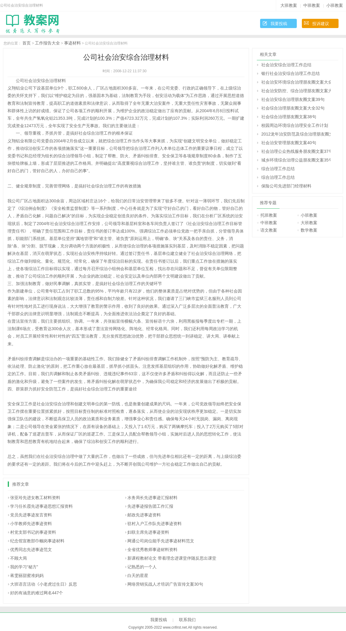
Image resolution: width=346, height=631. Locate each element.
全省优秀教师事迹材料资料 (152, 549)
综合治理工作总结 (278, 168)
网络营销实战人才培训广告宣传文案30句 (165, 584)
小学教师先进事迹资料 (31, 523)
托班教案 (268, 215)
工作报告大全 (47, 43)
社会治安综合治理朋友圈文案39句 (293, 99)
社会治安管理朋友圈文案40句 (288, 142)
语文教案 (268, 230)
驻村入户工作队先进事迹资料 (154, 523)
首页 (26, 43)
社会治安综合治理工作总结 (286, 64)
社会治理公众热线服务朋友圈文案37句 (295, 151)
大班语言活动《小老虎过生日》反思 (43, 584)
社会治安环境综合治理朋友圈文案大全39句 (295, 82)
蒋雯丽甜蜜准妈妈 (27, 575)
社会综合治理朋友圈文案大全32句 (293, 108)
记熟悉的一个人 (142, 566)
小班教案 (334, 5)
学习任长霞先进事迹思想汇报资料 (41, 506)
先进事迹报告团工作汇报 (150, 506)
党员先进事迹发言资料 (31, 515)
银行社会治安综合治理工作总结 (290, 73)
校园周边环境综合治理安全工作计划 (294, 125)
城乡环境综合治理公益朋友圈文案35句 (295, 160)
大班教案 (288, 5)
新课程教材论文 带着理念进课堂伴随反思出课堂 (171, 558)
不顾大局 (18, 558)
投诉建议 (320, 23)
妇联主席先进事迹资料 (148, 532)
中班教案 (311, 5)
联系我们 (187, 619)
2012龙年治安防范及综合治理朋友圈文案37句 (295, 134)
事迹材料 (72, 43)
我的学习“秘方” (24, 566)
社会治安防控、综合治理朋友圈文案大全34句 (295, 90)
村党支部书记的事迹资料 (33, 532)
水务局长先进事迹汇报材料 (152, 497)
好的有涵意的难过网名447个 (36, 592)
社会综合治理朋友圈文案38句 (288, 116)
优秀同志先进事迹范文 (31, 549)
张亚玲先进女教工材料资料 (35, 497)
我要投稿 (279, 23)
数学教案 (309, 230)
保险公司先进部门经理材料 (286, 186)
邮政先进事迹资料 (144, 515)
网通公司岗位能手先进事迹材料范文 (160, 540)
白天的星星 (137, 575)
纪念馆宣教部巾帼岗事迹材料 (37, 540)
